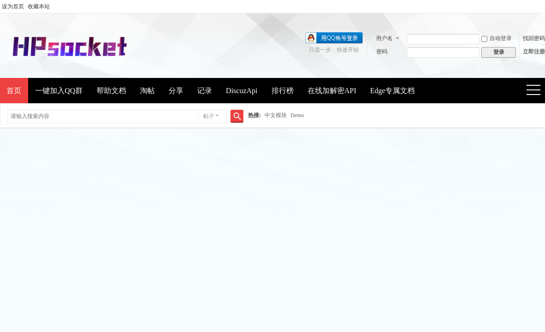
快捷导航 (536, 91)
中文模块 (276, 115)
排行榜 (283, 91)
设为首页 (13, 6)
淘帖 (147, 91)
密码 (382, 51)
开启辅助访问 (542, 6)
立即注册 (534, 51)
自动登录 (496, 38)
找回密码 (534, 38)
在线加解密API (332, 91)
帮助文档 (111, 91)
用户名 (384, 38)
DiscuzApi (241, 91)
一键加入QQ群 (59, 91)
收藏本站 (39, 6)
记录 (204, 91)
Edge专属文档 (392, 91)
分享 (176, 91)
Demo (297, 115)
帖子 (208, 116)
